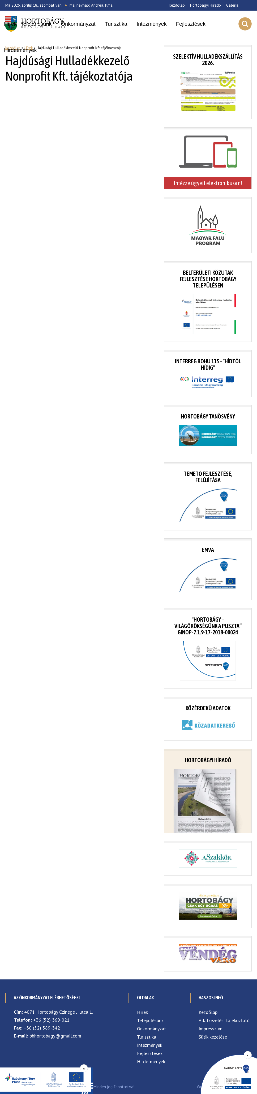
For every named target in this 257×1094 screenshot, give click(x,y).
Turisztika (116, 23)
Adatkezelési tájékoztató (224, 1020)
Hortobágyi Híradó (205, 5)
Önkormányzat (78, 23)
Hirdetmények (20, 50)
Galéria (232, 5)
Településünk (36, 23)
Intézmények (151, 23)
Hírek (10, 23)
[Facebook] (245, 5)
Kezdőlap (177, 5)
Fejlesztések (190, 23)
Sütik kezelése (213, 1037)
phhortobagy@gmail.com (55, 1036)
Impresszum (210, 1029)
